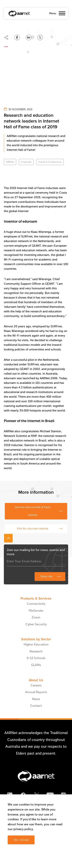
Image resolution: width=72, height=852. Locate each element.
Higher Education (36, 644)
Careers (36, 685)
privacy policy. (23, 829)
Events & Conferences (50, 162)
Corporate (26, 162)
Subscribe (47, 576)
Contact (36, 706)
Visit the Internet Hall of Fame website (32, 511)
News (36, 699)
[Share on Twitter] (40, 37)
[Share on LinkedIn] (28, 37)
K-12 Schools (36, 658)
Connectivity (36, 604)
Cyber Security (36, 624)
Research (36, 651)
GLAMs (36, 665)
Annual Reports (36, 692)
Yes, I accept (21, 839)
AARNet (10, 162)
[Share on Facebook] (17, 37)
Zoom (36, 617)
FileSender (36, 610)
